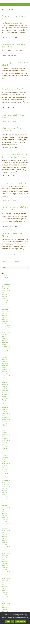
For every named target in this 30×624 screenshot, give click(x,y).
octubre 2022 (5, 351)
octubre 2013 (5, 551)
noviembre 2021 (6, 371)
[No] (28, 618)
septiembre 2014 (6, 530)
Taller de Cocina (12, 37)
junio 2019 (4, 421)
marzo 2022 (5, 363)
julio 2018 (4, 442)
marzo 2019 (5, 428)
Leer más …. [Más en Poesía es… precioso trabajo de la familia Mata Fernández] (13, 172)
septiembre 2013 (6, 553)
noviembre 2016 (6, 482)
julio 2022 (4, 355)
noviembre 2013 (6, 549)
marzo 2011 (5, 611)
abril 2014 (4, 538)
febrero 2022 (5, 365)
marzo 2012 (5, 590)
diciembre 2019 (6, 413)
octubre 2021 (5, 374)
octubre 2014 (5, 528)
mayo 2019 (4, 424)
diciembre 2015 (6, 501)
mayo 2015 (4, 513)
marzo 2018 (5, 451)
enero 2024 (5, 323)
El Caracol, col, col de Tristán (14, 183)
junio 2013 (4, 559)
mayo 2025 (4, 294)
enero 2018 (5, 455)
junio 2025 (4, 292)
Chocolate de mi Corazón (13, 89)
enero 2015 (5, 522)
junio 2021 (4, 378)
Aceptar (8, 621)
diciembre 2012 (6, 572)
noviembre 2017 (6, 459)
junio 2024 (4, 313)
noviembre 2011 (6, 599)
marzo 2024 (5, 319)
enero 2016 (5, 499)
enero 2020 (5, 411)
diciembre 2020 (6, 390)
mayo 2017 (4, 469)
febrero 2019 (5, 430)
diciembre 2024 (6, 305)
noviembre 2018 (6, 436)
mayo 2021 (4, 380)
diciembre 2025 (6, 284)
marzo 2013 (5, 565)
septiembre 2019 (6, 419)
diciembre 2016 (6, 480)
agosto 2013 (5, 555)
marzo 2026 (5, 278)
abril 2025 (4, 296)
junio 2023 (4, 334)
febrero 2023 (5, 342)
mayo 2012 (4, 586)
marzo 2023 (5, 340)
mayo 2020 (4, 403)
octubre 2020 (5, 394)
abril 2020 (4, 405)
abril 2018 (4, 449)
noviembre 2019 (6, 415)
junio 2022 (4, 357)
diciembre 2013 (6, 547)
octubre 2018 (5, 438)
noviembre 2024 (6, 307)
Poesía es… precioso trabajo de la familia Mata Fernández (15, 155)
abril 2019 (4, 426)
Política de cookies (20, 621)
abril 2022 (4, 361)
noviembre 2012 (6, 574)
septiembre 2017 (6, 463)
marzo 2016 (5, 494)
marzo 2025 (5, 298)
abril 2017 (4, 472)
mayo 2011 (4, 607)
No (12, 621)
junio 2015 (4, 511)
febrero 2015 (5, 519)
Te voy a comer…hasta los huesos (13, 116)
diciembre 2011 (6, 597)
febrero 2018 (5, 453)
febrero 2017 (5, 476)
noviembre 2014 (6, 526)
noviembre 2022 (6, 348)
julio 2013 (4, 557)
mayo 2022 (4, 359)
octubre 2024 (5, 309)
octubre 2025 (5, 288)
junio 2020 (4, 401)
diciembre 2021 (6, 369)
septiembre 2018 (6, 440)
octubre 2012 (5, 576)
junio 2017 (4, 467)
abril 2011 (4, 609)
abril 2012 (4, 588)
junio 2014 (4, 534)
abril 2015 (4, 515)
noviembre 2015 (6, 503)
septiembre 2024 (6, 311)
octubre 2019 (5, 417)
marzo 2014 (5, 540)
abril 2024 (4, 317)
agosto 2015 (5, 509)
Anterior (4, 261)
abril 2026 (4, 276)
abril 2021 (4, 382)
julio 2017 (4, 465)
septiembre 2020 (6, 396)
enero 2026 (5, 282)
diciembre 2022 (6, 346)
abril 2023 (4, 338)
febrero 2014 (5, 542)
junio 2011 (4, 605)
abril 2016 (4, 492)
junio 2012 (4, 584)
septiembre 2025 (6, 290)
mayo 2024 (4, 315)
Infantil (5, 55)
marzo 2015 (5, 517)
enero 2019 (5, 432)
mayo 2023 (4, 336)
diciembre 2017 (6, 457)
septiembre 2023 (6, 332)
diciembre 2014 (6, 524)
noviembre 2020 (6, 392)
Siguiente (18, 261)
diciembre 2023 (6, 326)
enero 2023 (5, 344)
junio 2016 (4, 488)
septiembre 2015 (6, 507)
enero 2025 (5, 303)
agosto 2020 (5, 399)
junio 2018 (4, 444)
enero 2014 (5, 544)
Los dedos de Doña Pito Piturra (12, 234)
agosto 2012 (5, 580)
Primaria (5, 37)
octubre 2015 (5, 505)
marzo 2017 (5, 474)
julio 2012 (4, 582)
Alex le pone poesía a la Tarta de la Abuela (15, 208)
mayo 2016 (4, 490)
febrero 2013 (5, 567)
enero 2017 (5, 478)
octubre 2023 (5, 330)
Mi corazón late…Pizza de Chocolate (13, 129)
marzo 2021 (5, 384)
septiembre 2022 (6, 353)
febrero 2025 (5, 301)
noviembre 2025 (6, 286)
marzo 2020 (5, 407)
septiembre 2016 (6, 486)
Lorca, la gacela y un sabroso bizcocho (15, 63)
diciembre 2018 (6, 434)
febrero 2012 (5, 592)
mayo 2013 (4, 561)
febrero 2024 (5, 321)
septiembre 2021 (6, 376)
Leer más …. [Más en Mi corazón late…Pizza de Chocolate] (13, 144)
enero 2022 (5, 367)
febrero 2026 (5, 280)
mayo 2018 (4, 446)
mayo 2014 (4, 536)
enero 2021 (5, 388)
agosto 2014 (5, 532)
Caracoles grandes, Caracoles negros (15, 17)
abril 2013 (4, 563)
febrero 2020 (5, 409)
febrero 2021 (5, 386)
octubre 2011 (5, 601)
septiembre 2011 (6, 603)
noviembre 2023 (6, 328)
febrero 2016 (5, 497)
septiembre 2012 (6, 578)
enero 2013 (5, 570)
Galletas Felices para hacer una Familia (14, 45)
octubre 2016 (5, 484)
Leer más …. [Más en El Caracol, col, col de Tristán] (6, 196)
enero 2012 (5, 595)
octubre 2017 (5, 461)
